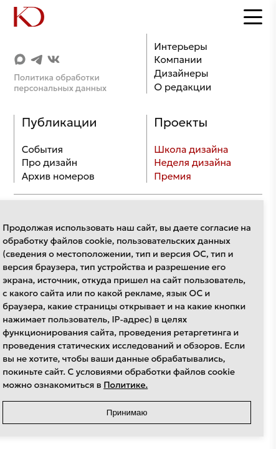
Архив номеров (58, 176)
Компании (178, 59)
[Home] (39, 17)
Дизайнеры (181, 73)
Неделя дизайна (192, 162)
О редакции (182, 87)
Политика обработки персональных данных (60, 83)
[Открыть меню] (253, 16)
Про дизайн (49, 162)
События (42, 149)
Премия (172, 176)
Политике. (125, 384)
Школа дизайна (191, 149)
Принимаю (127, 412)
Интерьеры (180, 46)
